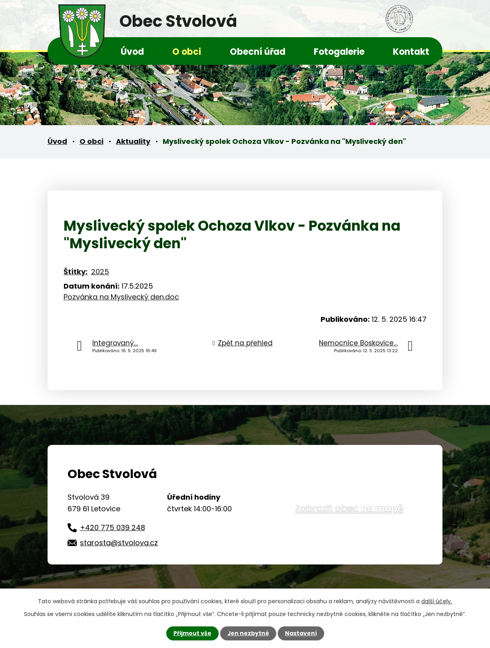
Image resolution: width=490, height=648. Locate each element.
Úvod (132, 52)
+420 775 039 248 (112, 527)
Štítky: (76, 272)
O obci (186, 52)
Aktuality (133, 141)
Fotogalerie (339, 52)
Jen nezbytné (248, 633)
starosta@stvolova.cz (119, 543)
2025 (100, 272)
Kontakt (411, 52)
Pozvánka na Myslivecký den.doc (121, 297)
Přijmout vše (192, 633)
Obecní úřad (257, 52)
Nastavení (301, 633)
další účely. (436, 601)
